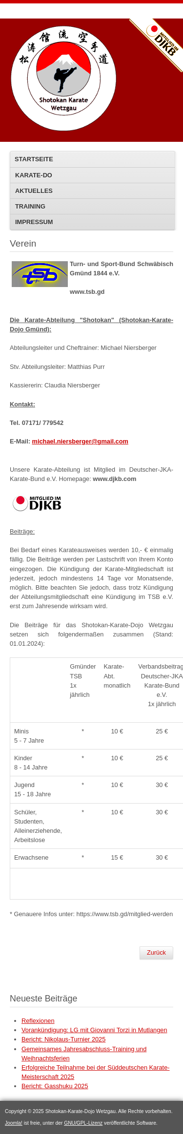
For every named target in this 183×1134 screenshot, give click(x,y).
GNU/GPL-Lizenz (83, 1123)
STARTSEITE (34, 159)
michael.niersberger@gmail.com (80, 441)
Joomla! (13, 1123)
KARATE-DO (33, 175)
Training (30, 206)
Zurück (156, 952)
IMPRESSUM (34, 222)
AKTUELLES (34, 190)
